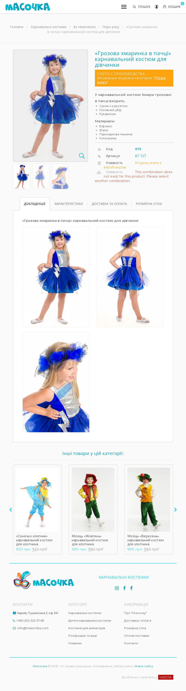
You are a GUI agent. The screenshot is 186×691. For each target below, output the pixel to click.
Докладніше (35, 204)
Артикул (113, 156)
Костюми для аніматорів (86, 628)
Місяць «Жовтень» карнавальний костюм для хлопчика (90, 540)
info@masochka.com (33, 628)
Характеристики (68, 204)
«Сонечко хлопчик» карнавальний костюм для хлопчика (34, 540)
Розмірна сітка (149, 204)
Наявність (114, 163)
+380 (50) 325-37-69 (30, 620)
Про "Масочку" (135, 613)
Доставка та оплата (109, 204)
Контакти (131, 643)
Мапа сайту (144, 666)
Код (109, 149)
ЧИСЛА (166, 677)
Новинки (75, 643)
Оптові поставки (136, 635)
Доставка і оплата (137, 620)
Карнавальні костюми (84, 613)
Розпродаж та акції (82, 635)
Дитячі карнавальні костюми (89, 620)
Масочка (40, 666)
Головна (16, 26)
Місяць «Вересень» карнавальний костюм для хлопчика (145, 540)
